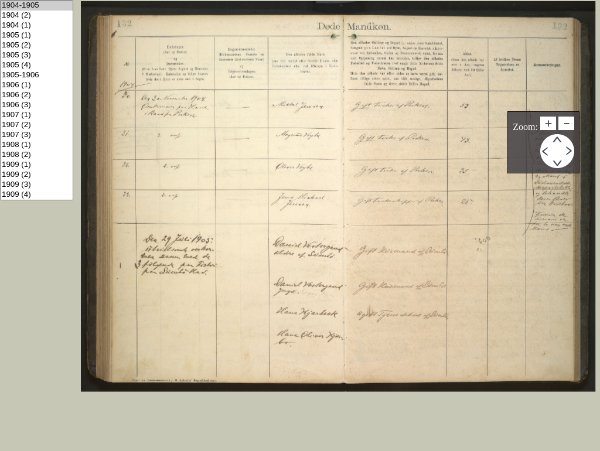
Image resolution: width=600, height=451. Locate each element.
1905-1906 (37, 75)
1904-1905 (37, 6)
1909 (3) (37, 185)
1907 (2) (37, 125)
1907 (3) (37, 135)
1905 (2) (37, 45)
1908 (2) (37, 155)
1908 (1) (37, 145)
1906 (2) (37, 95)
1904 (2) (37, 15)
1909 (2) (37, 175)
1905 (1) (37, 35)
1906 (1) (37, 85)
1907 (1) (37, 115)
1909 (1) (37, 165)
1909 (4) (37, 195)
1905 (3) (37, 55)
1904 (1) (37, 25)
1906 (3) (37, 105)
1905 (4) (37, 65)
